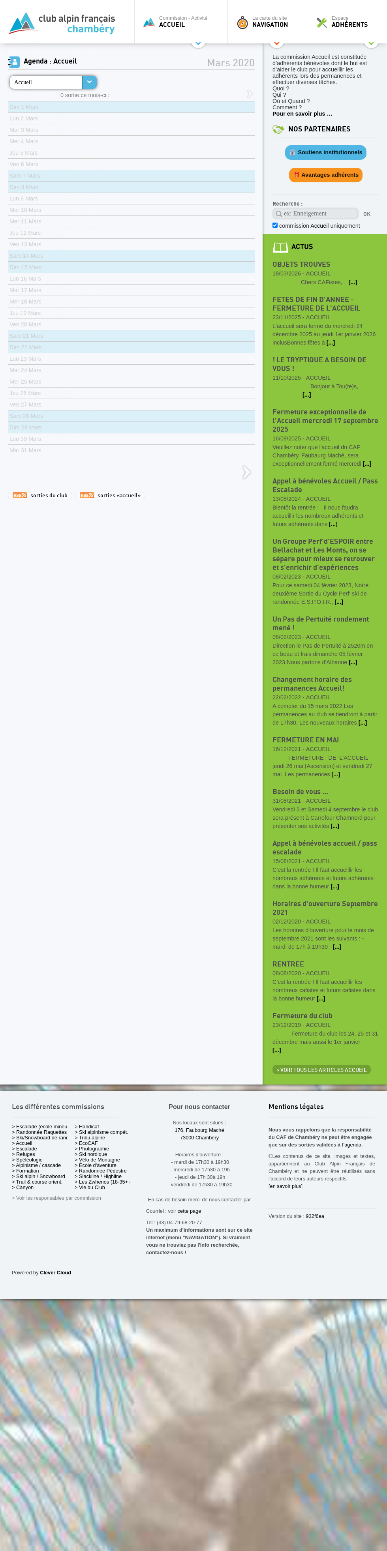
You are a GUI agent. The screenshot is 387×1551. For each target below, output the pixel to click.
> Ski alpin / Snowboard (38, 1176)
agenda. (353, 1145)
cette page (189, 1211)
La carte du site (269, 22)
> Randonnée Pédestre (101, 1171)
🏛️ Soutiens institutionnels (325, 152)
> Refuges (23, 1154)
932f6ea (315, 1216)
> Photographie (92, 1149)
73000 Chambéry (199, 1138)
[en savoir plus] (285, 1186)
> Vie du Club (90, 1187)
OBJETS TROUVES (301, 264)
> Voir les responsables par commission (56, 1198)
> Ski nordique (91, 1154)
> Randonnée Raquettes (39, 1132)
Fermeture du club (302, 1016)
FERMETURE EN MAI (305, 740)
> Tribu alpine (90, 1138)
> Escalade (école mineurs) (42, 1127)
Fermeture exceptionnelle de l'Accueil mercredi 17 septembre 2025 (325, 420)
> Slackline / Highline (98, 1176)
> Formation (25, 1171)
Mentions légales (296, 1107)
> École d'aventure (95, 1165)
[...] (353, 282)
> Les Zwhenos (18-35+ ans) (107, 1182)
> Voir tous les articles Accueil (321, 1070)
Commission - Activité (183, 22)
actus (302, 247)
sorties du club (40, 495)
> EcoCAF (86, 1143)
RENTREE (288, 964)
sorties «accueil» (110, 495)
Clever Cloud (55, 1273)
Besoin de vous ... (300, 792)
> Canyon (23, 1187)
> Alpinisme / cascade (36, 1165)
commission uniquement (319, 226)
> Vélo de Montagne (97, 1160)
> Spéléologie (27, 1160)
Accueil (23, 82)
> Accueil (22, 1143)
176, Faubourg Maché (199, 1130)
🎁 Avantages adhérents (326, 175)
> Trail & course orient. (37, 1182)
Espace (349, 22)
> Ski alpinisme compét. (101, 1132)
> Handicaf (87, 1127)
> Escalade (24, 1149)
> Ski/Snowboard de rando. (42, 1138)
